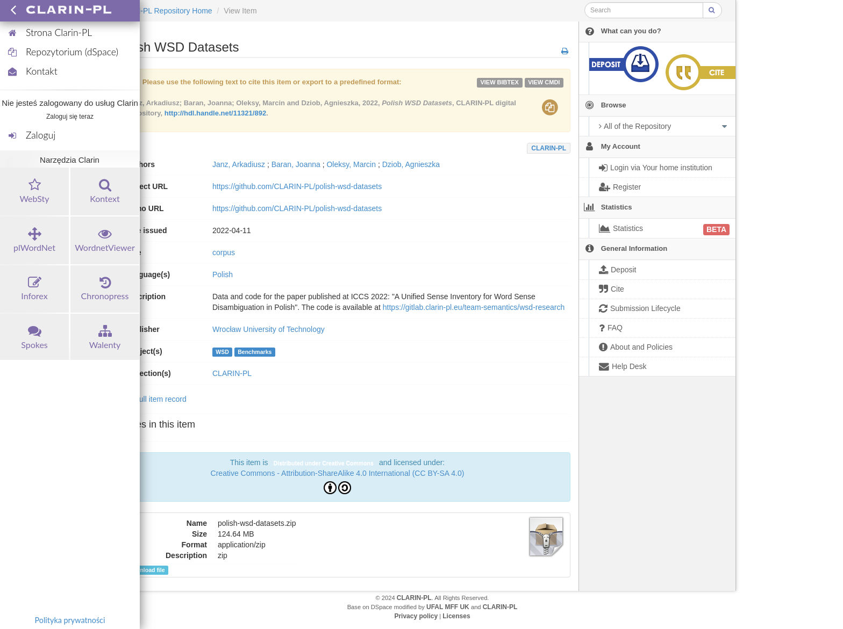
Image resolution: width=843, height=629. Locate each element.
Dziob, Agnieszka (411, 164)
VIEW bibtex (499, 82)
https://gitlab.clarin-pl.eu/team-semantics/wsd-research (474, 307)
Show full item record (151, 399)
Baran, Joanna (296, 164)
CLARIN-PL (548, 148)
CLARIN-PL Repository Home (162, 10)
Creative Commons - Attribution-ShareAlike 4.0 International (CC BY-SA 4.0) (338, 473)
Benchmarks (255, 352)
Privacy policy (416, 616)
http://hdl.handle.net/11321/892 (215, 113)
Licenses (456, 616)
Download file (143, 570)
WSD (222, 352)
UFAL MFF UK (447, 607)
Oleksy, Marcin (351, 164)
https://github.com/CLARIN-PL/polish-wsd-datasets (297, 186)
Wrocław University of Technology (268, 329)
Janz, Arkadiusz (238, 164)
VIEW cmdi (544, 82)
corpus (223, 252)
